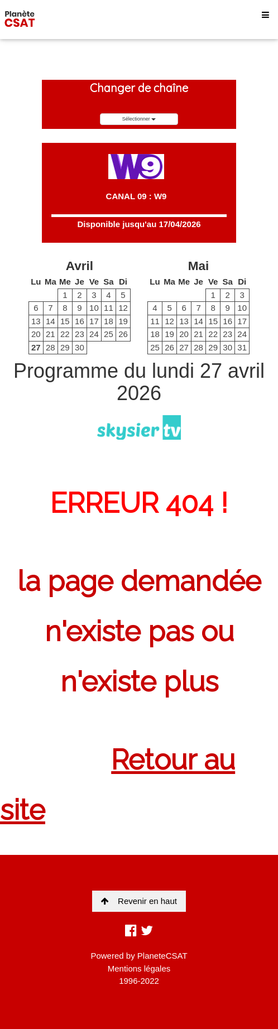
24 (94, 334)
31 (242, 347)
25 (108, 334)
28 (50, 347)
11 (108, 307)
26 (123, 334)
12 (123, 307)
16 (79, 321)
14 (50, 321)
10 (94, 307)
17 (94, 321)
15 (65, 321)
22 (65, 334)
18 (108, 321)
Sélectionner (139, 119)
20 (36, 334)
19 (123, 321)
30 (79, 347)
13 (36, 321)
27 (36, 347)
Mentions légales (139, 968)
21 (50, 334)
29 (65, 347)
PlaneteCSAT (162, 955)
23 (79, 334)
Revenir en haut (139, 901)
